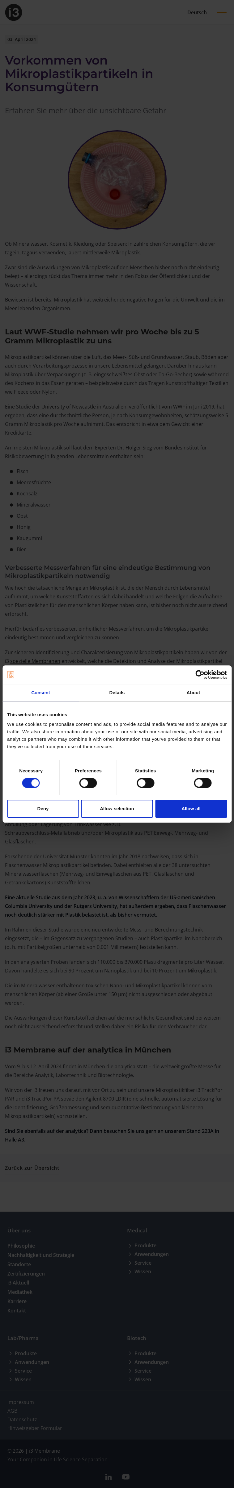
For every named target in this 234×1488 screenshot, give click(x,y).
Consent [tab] (40, 692)
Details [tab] (117, 692)
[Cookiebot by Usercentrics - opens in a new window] (200, 674)
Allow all (191, 808)
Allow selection (117, 808)
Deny (43, 808)
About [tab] (193, 692)
